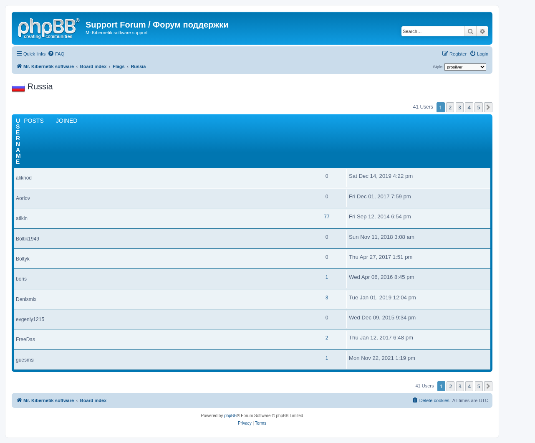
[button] (488, 107)
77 (326, 217)
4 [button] (468, 107)
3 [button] (459, 107)
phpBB (230, 415)
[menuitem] (56, 54)
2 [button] (450, 107)
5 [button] (478, 107)
